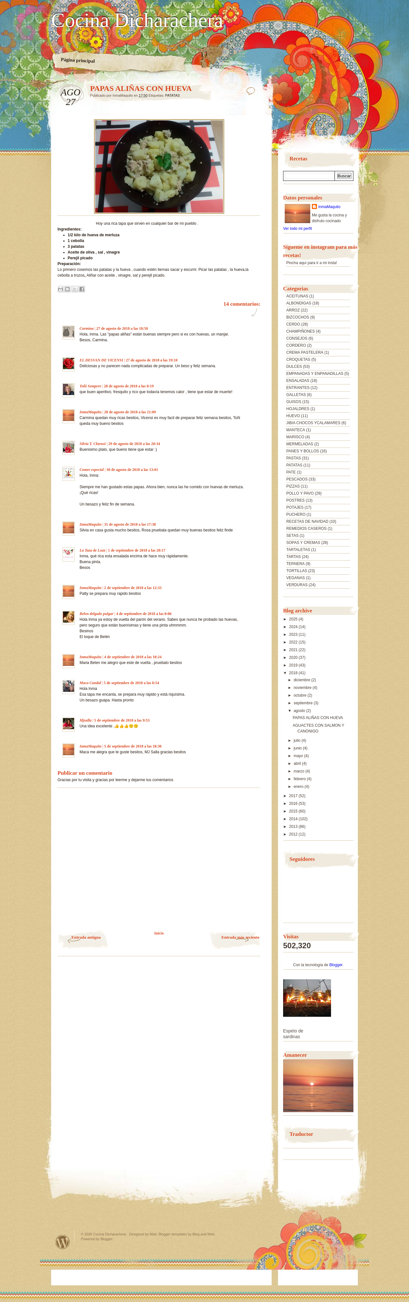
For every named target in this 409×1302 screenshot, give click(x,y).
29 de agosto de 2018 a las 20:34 (134, 443)
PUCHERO (295, 514)
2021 (294, 650)
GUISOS (293, 402)
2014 (294, 819)
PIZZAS (293, 486)
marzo (299, 771)
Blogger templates (172, 1234)
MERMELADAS (299, 444)
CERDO (293, 324)
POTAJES (295, 507)
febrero (300, 779)
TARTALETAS (298, 549)
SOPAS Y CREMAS (303, 542)
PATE (291, 472)
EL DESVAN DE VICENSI (101, 360)
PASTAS (293, 458)
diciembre (302, 680)
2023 (294, 634)
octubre (300, 695)
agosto (300, 710)
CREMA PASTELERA (304, 352)
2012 (294, 834)
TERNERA (295, 564)
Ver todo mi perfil (297, 228)
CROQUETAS (298, 359)
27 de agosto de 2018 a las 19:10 (152, 360)
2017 (294, 796)
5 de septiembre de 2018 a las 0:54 (131, 683)
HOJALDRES (297, 409)
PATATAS (172, 95)
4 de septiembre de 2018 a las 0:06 (143, 613)
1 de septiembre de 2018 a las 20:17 (136, 550)
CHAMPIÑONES (300, 331)
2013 (294, 826)
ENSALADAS (297, 380)
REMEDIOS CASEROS (306, 528)
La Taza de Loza (92, 550)
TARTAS (293, 556)
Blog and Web (203, 1234)
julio (298, 740)
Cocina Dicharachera (137, 20)
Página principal (78, 60)
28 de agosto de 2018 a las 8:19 (129, 386)
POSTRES (295, 500)
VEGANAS (295, 578)
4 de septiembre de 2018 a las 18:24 (132, 657)
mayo (299, 756)
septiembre (304, 703)
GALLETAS (296, 394)
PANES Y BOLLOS (302, 451)
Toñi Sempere (90, 386)
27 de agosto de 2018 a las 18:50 (122, 328)
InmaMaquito (91, 412)
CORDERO (296, 345)
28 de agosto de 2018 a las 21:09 (130, 412)
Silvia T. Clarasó (93, 443)
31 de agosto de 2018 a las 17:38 (130, 524)
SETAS (292, 535)
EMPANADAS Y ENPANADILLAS (314, 373)
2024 (294, 627)
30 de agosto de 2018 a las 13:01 (132, 469)
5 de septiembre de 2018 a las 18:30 (132, 746)
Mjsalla (85, 720)
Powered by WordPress (62, 1241)
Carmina (87, 328)
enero (299, 786)
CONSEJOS (296, 338)
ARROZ (293, 310)
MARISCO (295, 437)
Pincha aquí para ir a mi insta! (311, 263)
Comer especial (92, 469)
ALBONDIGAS (298, 303)
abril (298, 763)
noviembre (303, 687)
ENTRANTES (298, 387)
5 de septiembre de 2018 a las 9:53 (122, 720)
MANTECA (295, 430)
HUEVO (293, 416)
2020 (294, 657)
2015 (294, 811)
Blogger (336, 965)
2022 (294, 642)
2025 (294, 619)
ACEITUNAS (297, 296)
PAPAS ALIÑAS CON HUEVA (318, 718)
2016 (294, 803)
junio (298, 748)
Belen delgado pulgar (96, 613)
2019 (294, 665)
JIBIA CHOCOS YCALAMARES (313, 423)
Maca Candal (90, 683)
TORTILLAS (296, 571)
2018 (294, 673)
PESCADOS (297, 479)
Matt (153, 1234)
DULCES (294, 366)
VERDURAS (297, 585)
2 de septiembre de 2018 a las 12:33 (132, 588)
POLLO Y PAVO (300, 493)
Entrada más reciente (240, 937)
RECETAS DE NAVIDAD (307, 521)
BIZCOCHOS (297, 317)
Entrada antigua (86, 937)
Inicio (159, 933)
